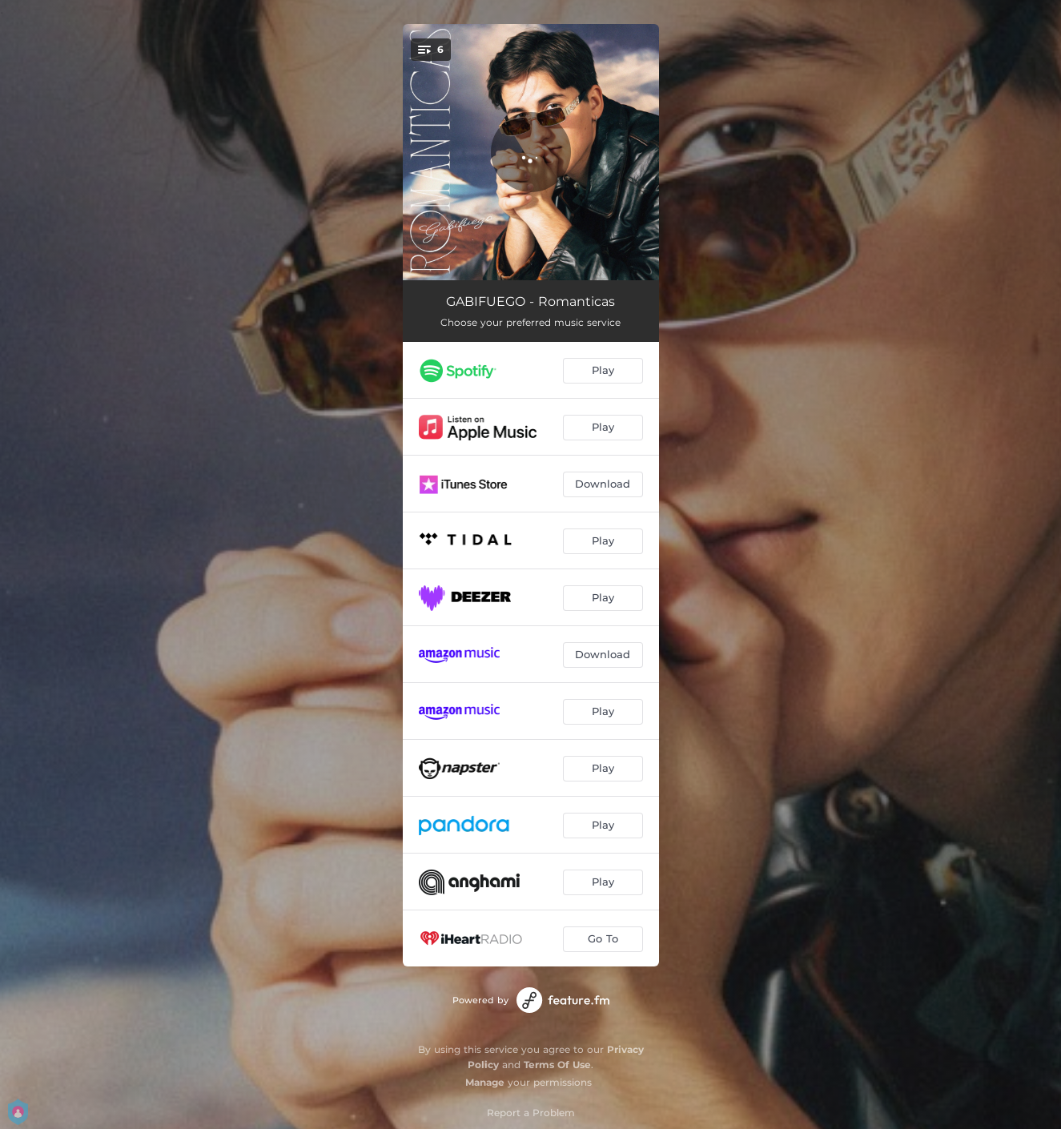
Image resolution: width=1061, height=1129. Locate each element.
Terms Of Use (557, 1065)
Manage (484, 1082)
